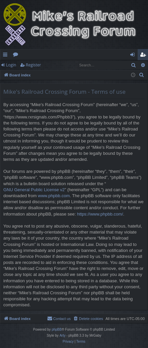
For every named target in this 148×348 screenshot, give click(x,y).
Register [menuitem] (144, 55)
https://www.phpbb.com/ (100, 214)
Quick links (6, 55)
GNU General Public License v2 (34, 189)
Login (11, 65)
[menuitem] (142, 75)
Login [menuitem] (134, 55)
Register (33, 65)
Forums (17, 55)
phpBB (57, 329)
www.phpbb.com (53, 195)
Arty (62, 335)
